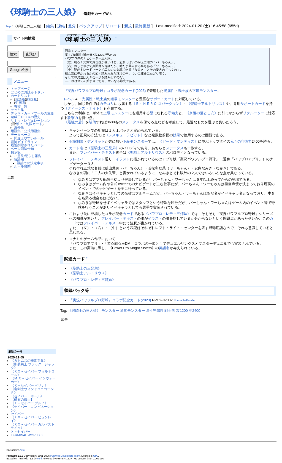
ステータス (131, 122)
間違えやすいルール (29, 138)
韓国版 (32, 99)
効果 (176, 135)
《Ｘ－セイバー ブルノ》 (29, 403)
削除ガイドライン (24, 141)
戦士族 (183, 91)
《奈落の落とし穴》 (202, 113)
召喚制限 (76, 141)
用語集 (16, 131)
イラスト (123, 159)
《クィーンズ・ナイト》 (83, 108)
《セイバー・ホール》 (27, 396)
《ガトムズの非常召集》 (29, 360)
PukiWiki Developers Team (65, 455)
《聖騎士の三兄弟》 (103, 148)
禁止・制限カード (29, 124)
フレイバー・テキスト (98, 152)
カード (128, 214)
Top (8, 26)
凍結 (61, 26)
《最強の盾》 (74, 122)
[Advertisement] (29, 262)
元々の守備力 (241, 141)
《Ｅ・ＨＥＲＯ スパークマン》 (157, 104)
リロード (113, 26)
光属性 (169, 91)
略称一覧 (20, 106)
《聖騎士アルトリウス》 (206, 104)
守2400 (194, 310)
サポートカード (162, 99)
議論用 (19, 159)
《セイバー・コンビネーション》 (32, 408)
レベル (69, 99)
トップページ (21, 88)
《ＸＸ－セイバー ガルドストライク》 (33, 426)
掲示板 (16, 152)
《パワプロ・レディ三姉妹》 (167, 214)
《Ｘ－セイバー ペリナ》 (29, 385)
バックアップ (90, 26)
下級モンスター (204, 91)
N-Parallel (189, 300)
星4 (149, 310)
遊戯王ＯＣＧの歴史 (25, 117)
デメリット (96, 141)
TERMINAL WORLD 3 (26, 435)
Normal (177, 300)
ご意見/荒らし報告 (27, 156)
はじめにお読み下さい (27, 92)
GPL (95, 455)
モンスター (110, 310)
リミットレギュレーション (30, 120)
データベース (21, 134)
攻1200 (182, 310)
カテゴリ (107, 104)
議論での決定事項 (30, 163)
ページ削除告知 (22, 148)
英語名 (164, 248)
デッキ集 (17, 109)
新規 (128, 26)
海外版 (19, 127)
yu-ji (39, 458)
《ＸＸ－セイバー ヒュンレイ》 (31, 418)
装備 (92, 122)
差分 (72, 26)
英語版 (20, 99)
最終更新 (142, 26)
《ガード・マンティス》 (178, 141)
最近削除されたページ (27, 145)
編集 (50, 26)
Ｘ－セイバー (21, 431)
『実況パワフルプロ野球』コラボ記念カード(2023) (105, 91)
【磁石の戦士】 (22, 399)
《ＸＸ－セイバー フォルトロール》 (33, 373)
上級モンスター (115, 113)
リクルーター (253, 113)
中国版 (20, 102)
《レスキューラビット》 (124, 135)
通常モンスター (122, 99)
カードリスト (21, 95)
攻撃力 (72, 118)
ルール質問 (22, 166)
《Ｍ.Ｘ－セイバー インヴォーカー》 (33, 380)
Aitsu (22, 450)
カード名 (76, 148)
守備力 (173, 113)
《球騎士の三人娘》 (43, 12)
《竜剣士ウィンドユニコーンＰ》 (32, 390)
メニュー (20, 81)
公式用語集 (32, 131)
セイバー (17, 414)
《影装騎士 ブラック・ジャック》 (33, 365)
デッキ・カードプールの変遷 (32, 113)
